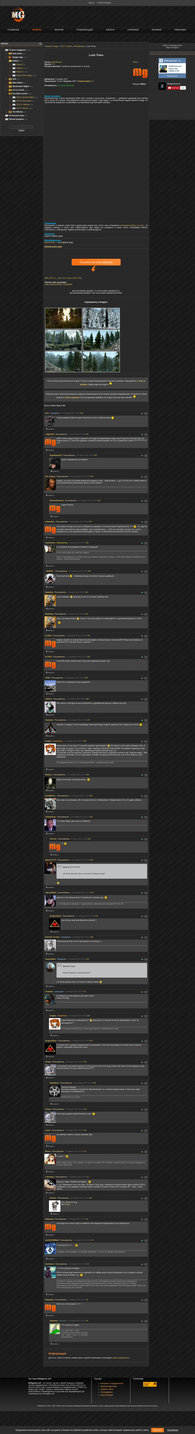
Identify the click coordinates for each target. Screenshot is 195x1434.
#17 (84, 992)
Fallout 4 (20, 72)
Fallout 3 (20, 68)
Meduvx (48, 775)
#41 (88, 636)
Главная (13, 30)
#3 (93, 1240)
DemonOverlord (57, 501)
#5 (87, 1321)
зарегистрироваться (121, 1358)
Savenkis (49, 720)
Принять (157, 1430)
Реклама (180, 30)
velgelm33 (49, 434)
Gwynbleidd (50, 959)
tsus (47, 413)
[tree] (21, 84)
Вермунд (49, 1219)
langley (48, 741)
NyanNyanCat (56, 455)
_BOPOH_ (49, 571)
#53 (81, 413)
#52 (95, 455)
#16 (90, 1041)
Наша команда (107, 1395)
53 (85, 81)
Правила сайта (107, 1389)
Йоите (48, 1151)
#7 (88, 1177)
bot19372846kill (52, 1240)
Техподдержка (107, 1392)
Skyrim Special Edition (25, 97)
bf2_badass (50, 476)
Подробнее (172, 1430)
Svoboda (49, 992)
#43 (86, 592)
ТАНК (47, 678)
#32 (96, 916)
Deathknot (54, 1083)
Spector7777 (50, 860)
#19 (87, 959)
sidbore (48, 699)
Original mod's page (53, 246)
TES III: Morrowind (23, 101)
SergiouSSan (55, 916)
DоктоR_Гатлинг (52, 937)
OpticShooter (56, 62)
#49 (91, 476)
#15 (85, 1062)
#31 (91, 817)
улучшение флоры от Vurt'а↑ (132, 225)
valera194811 (51, 893)
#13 (85, 1130)
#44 (89, 571)
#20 (91, 937)
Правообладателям (109, 1386)
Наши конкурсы (172, 47)
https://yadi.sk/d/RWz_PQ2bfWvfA (58, 284)
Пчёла (135, 62)
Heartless (54, 1321)
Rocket (53, 1198)
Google (67, 1204)
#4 (87, 1219)
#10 (90, 1198)
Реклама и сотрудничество (112, 1383)
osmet (47, 1130)
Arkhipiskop (50, 817)
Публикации (85, 30)
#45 (89, 839)
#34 (87, 775)
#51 (87, 434)
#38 (87, 699)
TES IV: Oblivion (22, 104)
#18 (88, 1016)
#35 (84, 741)
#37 (88, 720)
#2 (88, 1264)
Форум (59, 30)
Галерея (133, 30)
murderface (50, 543)
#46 (87, 543)
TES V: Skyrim (22, 108)
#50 (99, 501)
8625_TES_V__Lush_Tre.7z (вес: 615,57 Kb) (63, 278)
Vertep (48, 1062)
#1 (87, 1300)
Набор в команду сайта (172, 45)
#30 (91, 860)
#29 (92, 893)
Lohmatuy (49, 1177)
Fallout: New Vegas (24, 75)
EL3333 (48, 636)
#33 (90, 796)
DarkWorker (50, 796)
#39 (86, 678)
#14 (85, 1109)
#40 (88, 657)
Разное (156, 30)
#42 (86, 614)
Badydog (49, 592)
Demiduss (49, 1264)
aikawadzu (49, 522)
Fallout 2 (18, 64)
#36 (94, 1083)
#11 (85, 1151)
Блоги (110, 30)
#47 (90, 522)
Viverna (53, 839)
